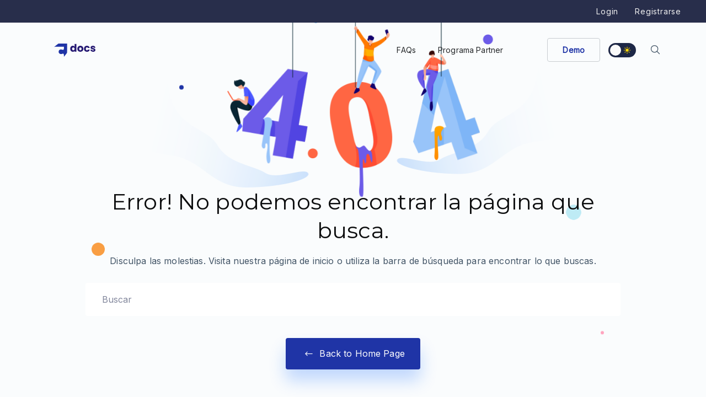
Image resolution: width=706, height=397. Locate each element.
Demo (574, 50)
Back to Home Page (353, 354)
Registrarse (658, 11)
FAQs (406, 50)
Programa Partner (470, 50)
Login (607, 11)
